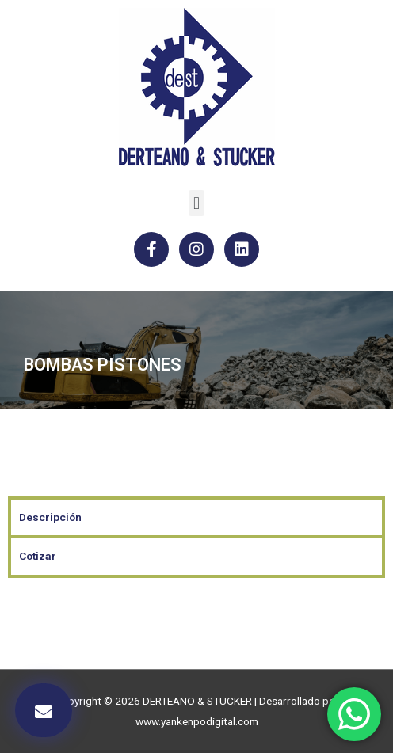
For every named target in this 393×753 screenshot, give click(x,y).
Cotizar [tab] (37, 556)
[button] (196, 203)
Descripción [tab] (50, 517)
